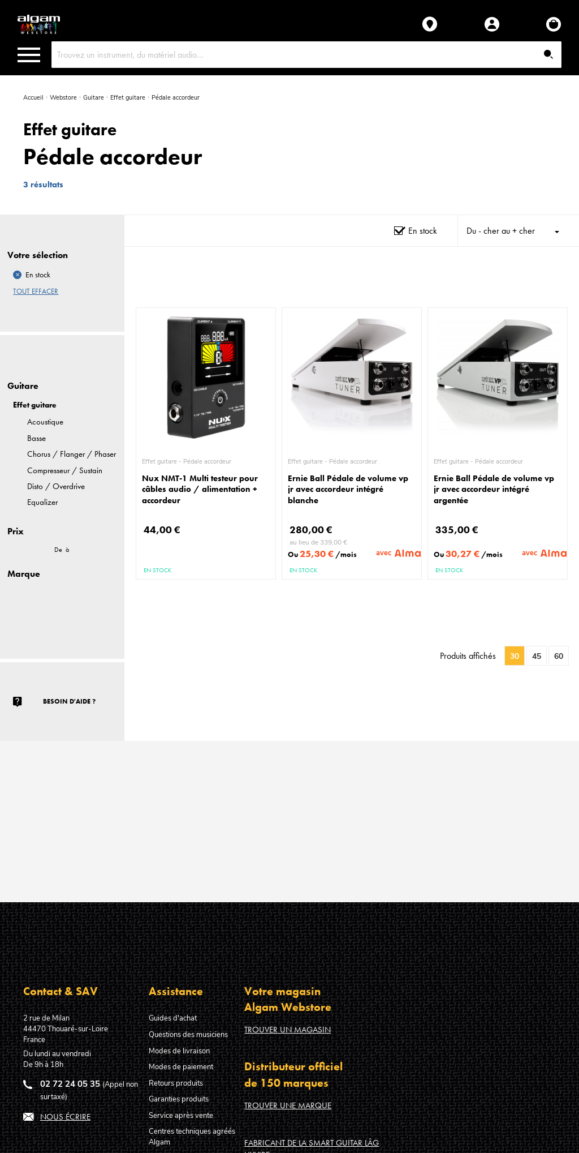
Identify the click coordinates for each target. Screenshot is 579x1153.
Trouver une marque (287, 1105)
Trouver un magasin (287, 1029)
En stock (422, 231)
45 (536, 656)
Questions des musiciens (188, 1035)
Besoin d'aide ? (69, 701)
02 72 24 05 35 (70, 1084)
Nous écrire (65, 1116)
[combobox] (306, 54)
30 (514, 656)
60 (558, 656)
